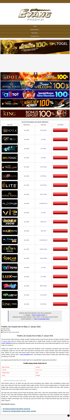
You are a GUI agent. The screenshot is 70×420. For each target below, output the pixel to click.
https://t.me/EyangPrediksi (42, 319)
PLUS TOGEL (43, 295)
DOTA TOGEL (43, 130)
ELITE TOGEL (43, 185)
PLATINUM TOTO (43, 203)
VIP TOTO (43, 212)
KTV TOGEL (43, 148)
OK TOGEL (43, 157)
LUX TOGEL (43, 276)
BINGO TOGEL (43, 285)
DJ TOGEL (43, 139)
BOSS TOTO (43, 221)
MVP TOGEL (43, 176)
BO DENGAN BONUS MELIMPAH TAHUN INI (16, 409)
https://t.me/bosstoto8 (38, 315)
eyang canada (15, 332)
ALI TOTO (43, 267)
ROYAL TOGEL (43, 194)
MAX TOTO (43, 231)
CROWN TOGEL (43, 249)
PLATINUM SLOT (43, 240)
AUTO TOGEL (43, 167)
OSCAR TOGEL (43, 258)
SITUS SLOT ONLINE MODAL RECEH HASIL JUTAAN (19, 411)
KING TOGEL (43, 304)
